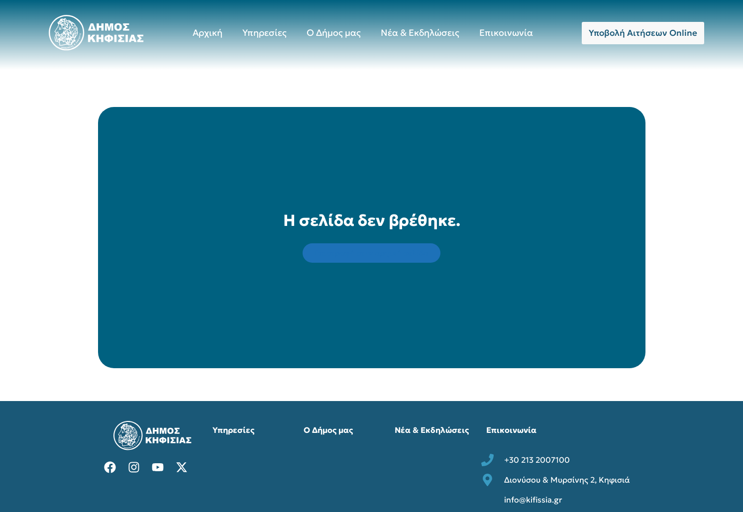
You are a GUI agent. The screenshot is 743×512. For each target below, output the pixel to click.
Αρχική (207, 32)
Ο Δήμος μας (334, 32)
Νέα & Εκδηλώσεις (420, 32)
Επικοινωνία (506, 32)
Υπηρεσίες (264, 32)
